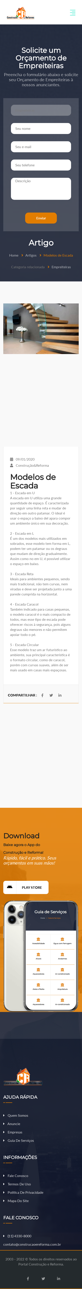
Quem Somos (15, 1115)
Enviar (41, 218)
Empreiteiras (61, 267)
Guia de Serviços (18, 1140)
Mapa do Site (16, 1201)
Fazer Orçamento (65, 1285)
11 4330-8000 (17, 1236)
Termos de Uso (17, 1184)
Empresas (12, 1132)
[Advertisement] (41, 400)
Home (13, 255)
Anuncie (11, 1124)
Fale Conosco (15, 1175)
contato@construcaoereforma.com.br (32, 1244)
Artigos (31, 255)
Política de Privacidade (23, 1192)
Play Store (22, 887)
